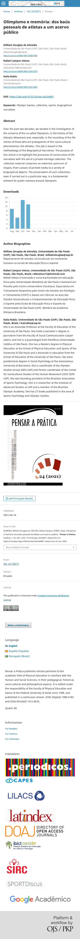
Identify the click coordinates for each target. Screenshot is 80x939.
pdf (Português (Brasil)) (20, 498)
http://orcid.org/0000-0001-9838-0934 (20, 55)
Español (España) (19, 651)
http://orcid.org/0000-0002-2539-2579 (20, 71)
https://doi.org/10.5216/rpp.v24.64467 (31, 96)
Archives (18, 11)
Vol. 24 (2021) (34, 11)
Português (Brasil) (19, 656)
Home (6, 11)
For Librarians (12, 738)
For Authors (11, 733)
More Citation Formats (17, 547)
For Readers (11, 728)
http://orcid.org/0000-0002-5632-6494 (20, 87)
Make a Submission (18, 625)
